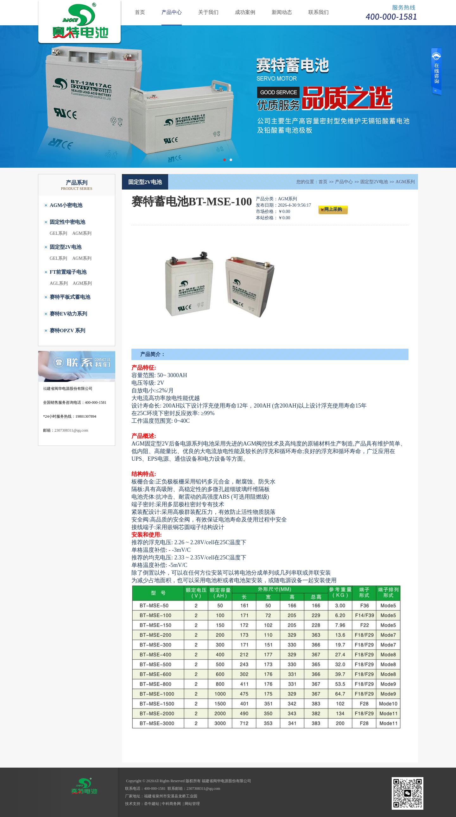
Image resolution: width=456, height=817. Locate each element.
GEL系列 (58, 233)
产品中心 (172, 12)
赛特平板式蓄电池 (70, 297)
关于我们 (208, 12)
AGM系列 (82, 233)
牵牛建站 (151, 803)
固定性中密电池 (67, 222)
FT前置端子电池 (68, 272)
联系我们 (318, 12)
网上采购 (333, 209)
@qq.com (213, 788)
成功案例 (245, 12)
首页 (140, 12)
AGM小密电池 (66, 205)
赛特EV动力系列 (68, 313)
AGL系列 (59, 283)
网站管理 (192, 803)
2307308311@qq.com (71, 430)
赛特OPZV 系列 (67, 330)
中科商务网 (171, 803)
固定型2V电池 (65, 247)
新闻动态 (282, 12)
